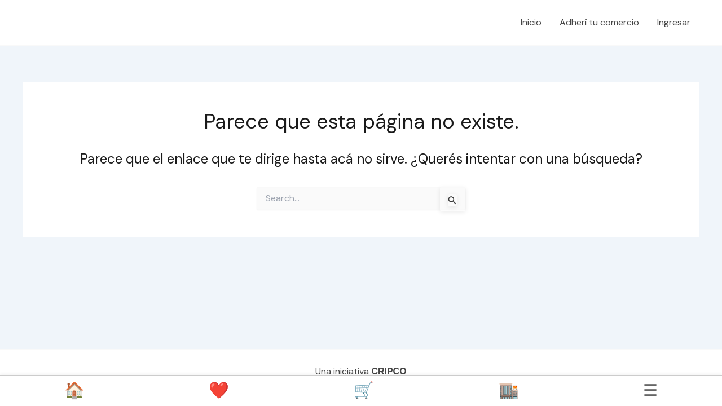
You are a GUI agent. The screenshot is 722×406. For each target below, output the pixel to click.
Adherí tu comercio (599, 22)
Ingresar (673, 22)
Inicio (531, 22)
